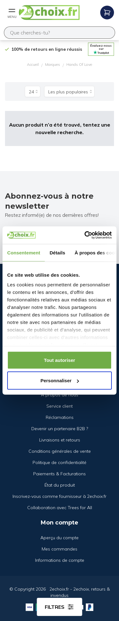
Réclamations (60, 417)
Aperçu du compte (59, 537)
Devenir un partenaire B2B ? (59, 428)
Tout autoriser (59, 360)
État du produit (59, 485)
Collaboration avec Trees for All (59, 507)
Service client (59, 406)
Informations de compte (59, 560)
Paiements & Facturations (59, 474)
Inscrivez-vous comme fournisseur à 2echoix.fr (59, 496)
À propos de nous (59, 395)
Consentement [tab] (23, 252)
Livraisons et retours (59, 440)
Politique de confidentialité (59, 462)
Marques (52, 64)
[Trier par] (69, 91)
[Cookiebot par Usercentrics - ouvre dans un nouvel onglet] (85, 235)
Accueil (33, 64)
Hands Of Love (79, 64)
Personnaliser (59, 380)
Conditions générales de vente (59, 451)
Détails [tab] (57, 252)
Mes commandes (59, 549)
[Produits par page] (32, 91)
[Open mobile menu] (12, 12)
